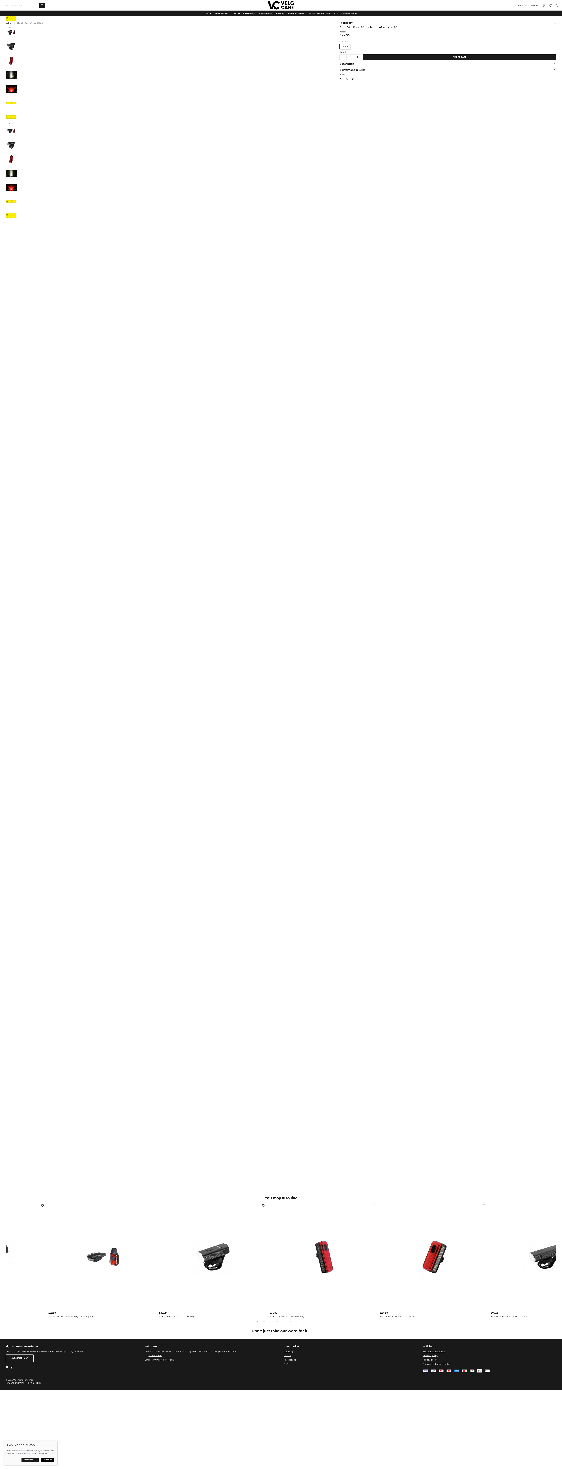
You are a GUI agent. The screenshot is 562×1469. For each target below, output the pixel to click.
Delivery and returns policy (437, 1364)
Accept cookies (30, 1460)
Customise (47, 1460)
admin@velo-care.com (163, 1360)
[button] (550, 6)
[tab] (257, 1321)
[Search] (24, 5)
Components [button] (221, 13)
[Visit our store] (543, 6)
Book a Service (296, 13)
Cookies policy (430, 1356)
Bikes (208, 13)
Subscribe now (20, 1358)
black (345, 47)
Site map (29, 1380)
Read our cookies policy (42, 1454)
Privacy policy (430, 1360)
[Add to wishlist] (374, 1205)
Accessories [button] (265, 13)
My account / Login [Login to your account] (528, 5)
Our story (288, 1352)
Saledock (36, 1383)
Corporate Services (319, 13)
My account (290, 1360)
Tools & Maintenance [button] (243, 13)
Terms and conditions (434, 1352)
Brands (280, 13)
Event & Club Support (345, 13)
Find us (287, 1356)
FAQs (286, 1364)
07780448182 (155, 1356)
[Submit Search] (42, 5)
